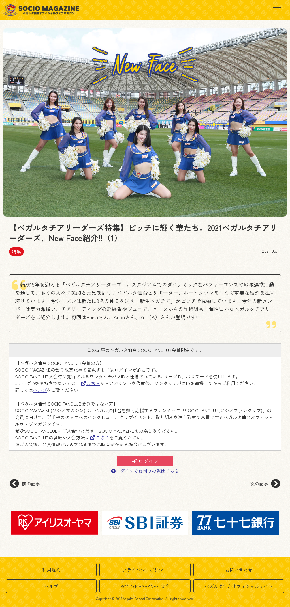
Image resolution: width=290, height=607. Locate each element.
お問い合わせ (238, 569)
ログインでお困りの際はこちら (145, 471)
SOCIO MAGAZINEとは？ (145, 586)
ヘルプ (40, 390)
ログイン (145, 461)
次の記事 (265, 483)
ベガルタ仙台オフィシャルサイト (239, 586)
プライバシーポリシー (145, 569)
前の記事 (25, 483)
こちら (90, 383)
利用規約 (51, 569)
